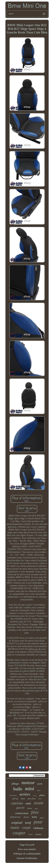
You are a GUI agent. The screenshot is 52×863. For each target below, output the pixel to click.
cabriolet (17, 803)
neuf (28, 822)
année (35, 796)
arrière (25, 794)
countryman (21, 813)
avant (38, 802)
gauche (20, 807)
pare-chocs (32, 799)
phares (42, 818)
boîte (34, 816)
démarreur (15, 817)
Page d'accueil (27, 844)
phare (42, 795)
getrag (15, 798)
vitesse (29, 808)
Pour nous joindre (27, 849)
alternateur (13, 795)
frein (40, 799)
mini (29, 788)
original (16, 822)
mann (15, 827)
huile (17, 788)
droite (26, 817)
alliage (15, 783)
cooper (19, 832)
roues (30, 834)
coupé (26, 828)
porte (39, 783)
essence (38, 834)
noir (28, 803)
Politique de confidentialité (26, 853)
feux (36, 808)
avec (39, 790)
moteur (28, 782)
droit (23, 798)
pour (38, 821)
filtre (35, 812)
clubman (38, 828)
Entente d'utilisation (27, 858)
